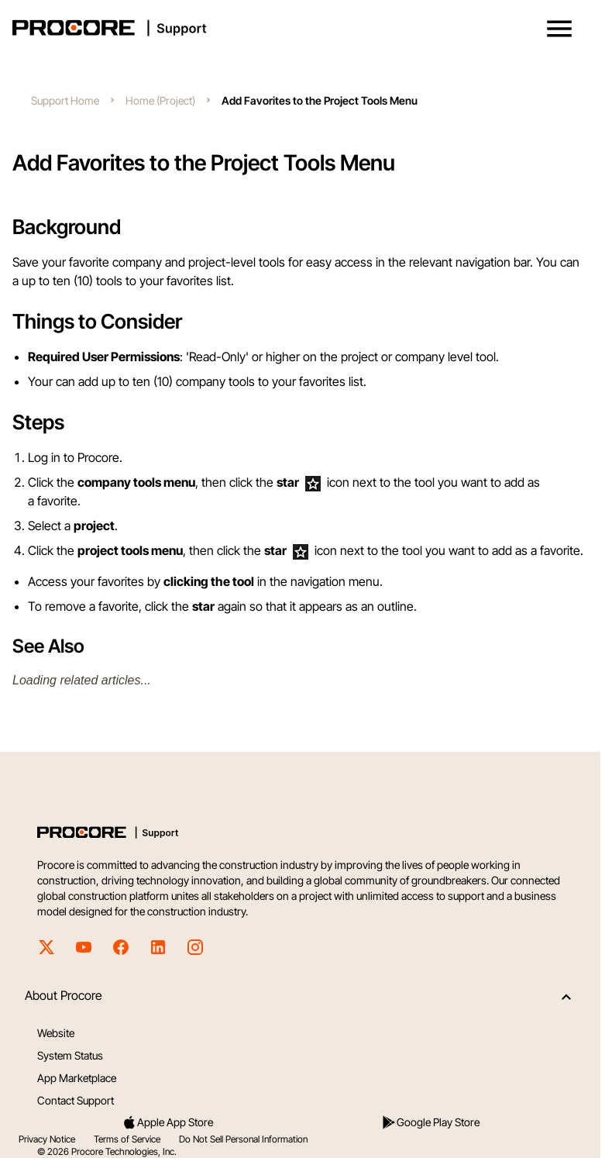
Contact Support (75, 1100)
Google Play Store (430, 1122)
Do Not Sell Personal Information (243, 1139)
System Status (70, 1055)
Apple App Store (167, 1122)
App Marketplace (76, 1077)
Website (55, 1032)
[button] (559, 28)
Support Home (65, 100)
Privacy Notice (47, 1139)
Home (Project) (160, 100)
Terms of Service (127, 1139)
